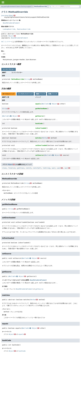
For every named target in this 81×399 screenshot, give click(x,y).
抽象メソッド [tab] (40, 94)
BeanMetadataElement (11, 23)
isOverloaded (40, 128)
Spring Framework (74, 2)
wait (53, 168)
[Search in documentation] (64, 6)
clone (4, 168)
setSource (39, 155)
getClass (20, 168)
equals (38, 104)
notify (29, 168)
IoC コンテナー (6, 41)
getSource (39, 116)
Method (46, 138)
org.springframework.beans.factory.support (16, 6)
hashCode (38, 123)
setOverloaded (41, 145)
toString (46, 168)
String (28, 79)
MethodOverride (40, 6)
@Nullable (46, 104)
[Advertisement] (40, 371)
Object (12, 36)
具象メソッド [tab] (52, 94)
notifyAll (37, 168)
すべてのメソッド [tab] (8, 94)
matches (38, 138)
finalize (11, 168)
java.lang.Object (8, 15)
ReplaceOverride (23, 29)
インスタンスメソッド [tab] (25, 94)
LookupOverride (9, 29)
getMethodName (41, 108)
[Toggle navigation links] (3, 2)
